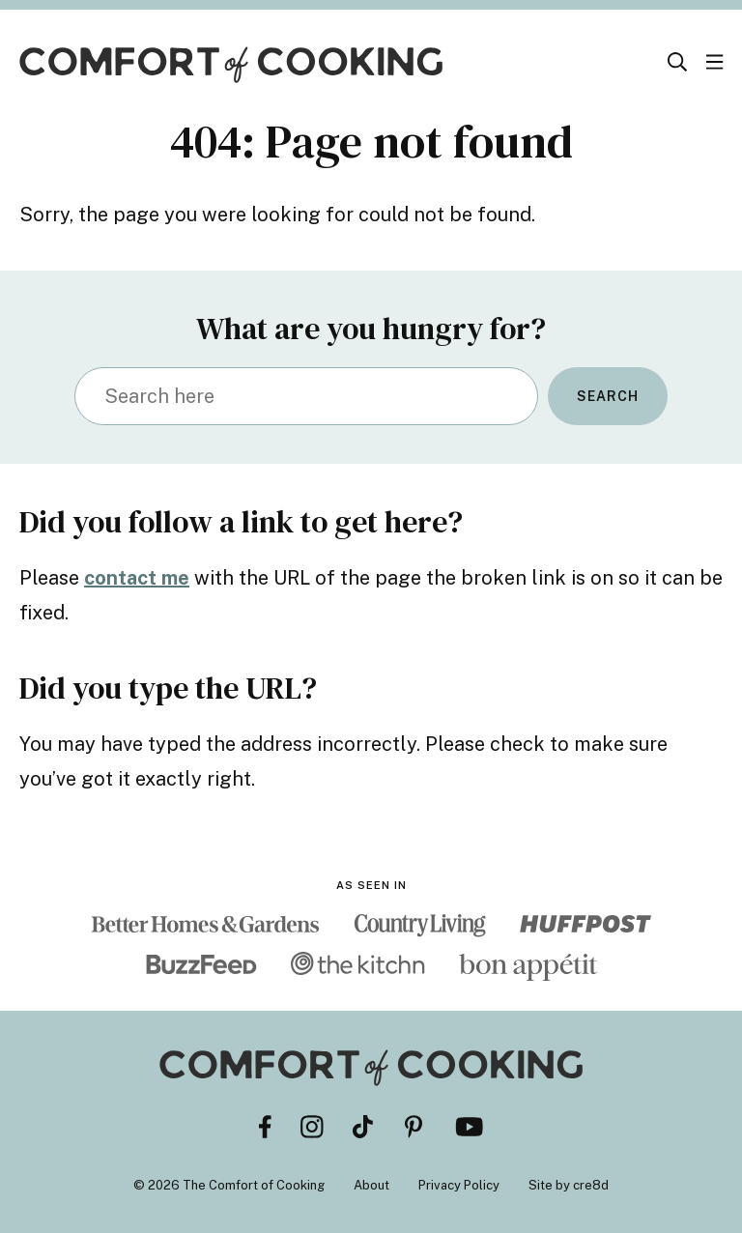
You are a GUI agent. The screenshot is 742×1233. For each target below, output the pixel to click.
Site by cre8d (568, 1185)
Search (608, 396)
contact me (136, 577)
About (371, 1185)
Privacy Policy (458, 1185)
